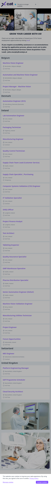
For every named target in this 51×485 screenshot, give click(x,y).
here (27, 40)
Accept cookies (42, 482)
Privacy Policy (34, 478)
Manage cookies (8, 482)
